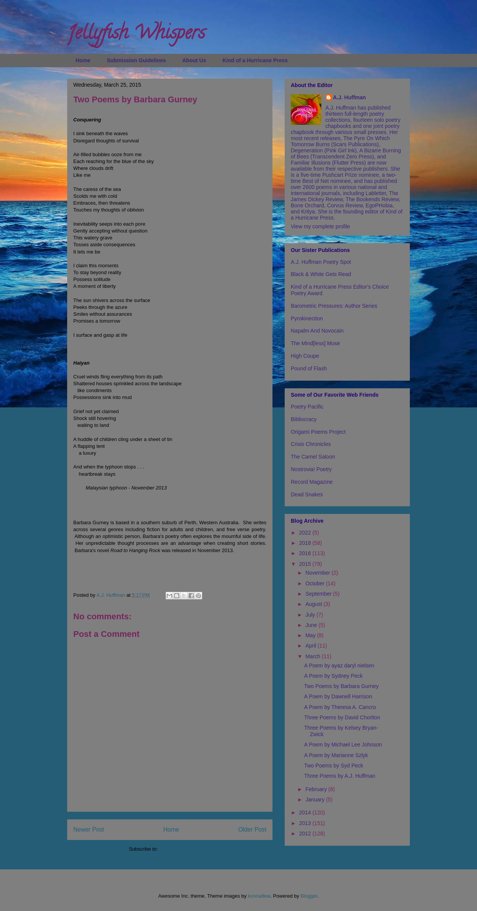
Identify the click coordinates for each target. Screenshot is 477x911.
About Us (194, 60)
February (316, 789)
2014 (306, 812)
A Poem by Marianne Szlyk (336, 755)
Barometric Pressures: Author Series (334, 306)
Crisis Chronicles (311, 444)
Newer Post (88, 829)
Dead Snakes (307, 494)
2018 (306, 543)
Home (83, 60)
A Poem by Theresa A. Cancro (340, 707)
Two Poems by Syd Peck (333, 765)
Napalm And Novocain (317, 331)
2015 (306, 564)
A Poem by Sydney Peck (333, 676)
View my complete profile (320, 226)
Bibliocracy (304, 419)
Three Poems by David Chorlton (342, 717)
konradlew (259, 896)
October (315, 583)
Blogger (309, 896)
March (313, 656)
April (311, 646)
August (314, 604)
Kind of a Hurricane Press (255, 60)
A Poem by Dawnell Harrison (338, 696)
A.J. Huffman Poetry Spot (321, 262)
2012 (306, 833)
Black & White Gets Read (321, 274)
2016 (306, 553)
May (311, 635)
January (315, 799)
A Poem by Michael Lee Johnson (343, 744)
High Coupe (305, 356)
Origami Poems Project (318, 432)
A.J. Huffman (349, 97)
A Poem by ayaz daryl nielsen (339, 665)
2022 (306, 533)
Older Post (252, 829)
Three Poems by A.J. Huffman (339, 776)
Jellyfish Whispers (136, 35)
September (319, 594)
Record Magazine (312, 482)
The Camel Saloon (313, 457)
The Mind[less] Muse (315, 343)
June (311, 625)
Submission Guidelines (136, 60)
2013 (306, 823)
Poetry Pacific (307, 407)
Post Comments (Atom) (185, 849)
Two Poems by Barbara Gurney (341, 686)
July (310, 615)
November (318, 573)
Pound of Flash (309, 368)
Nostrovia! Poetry (311, 469)
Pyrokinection (307, 318)
